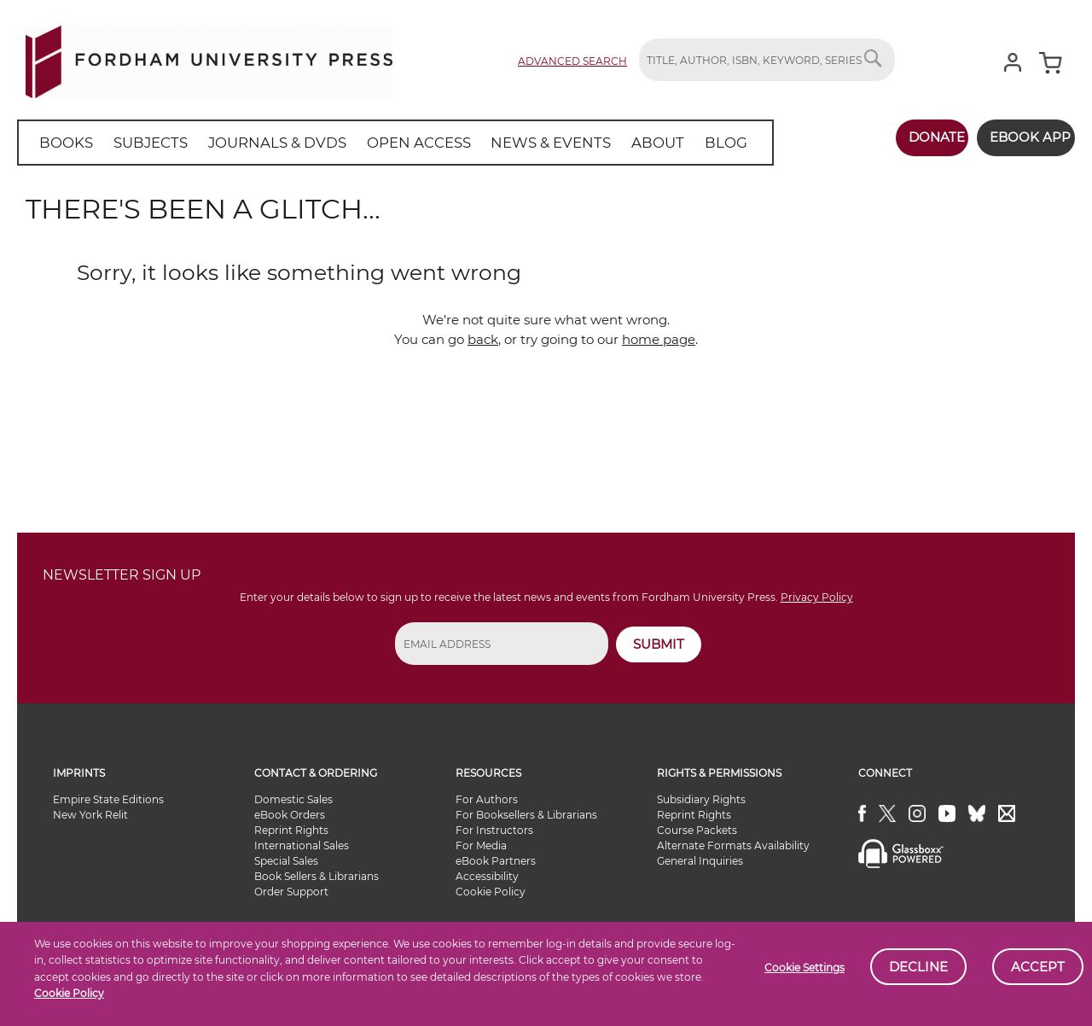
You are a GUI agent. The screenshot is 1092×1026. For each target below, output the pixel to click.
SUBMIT (658, 644)
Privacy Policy (817, 597)
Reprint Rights (291, 830)
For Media (481, 845)
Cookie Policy (69, 993)
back (483, 339)
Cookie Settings (804, 967)
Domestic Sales (293, 799)
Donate (919, 137)
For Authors (487, 799)
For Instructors (494, 830)
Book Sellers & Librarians (316, 876)
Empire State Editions (108, 799)
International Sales (301, 845)
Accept (1038, 967)
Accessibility (487, 876)
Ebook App (1021, 137)
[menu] (374, 143)
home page (658, 339)
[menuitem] (64, 142)
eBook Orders (289, 814)
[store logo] (209, 58)
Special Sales (286, 860)
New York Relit (90, 814)
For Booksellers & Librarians (526, 814)
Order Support (291, 891)
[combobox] (767, 59)
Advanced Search (572, 61)
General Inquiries (700, 860)
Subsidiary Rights (701, 799)
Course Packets (697, 830)
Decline (918, 967)
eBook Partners (496, 860)
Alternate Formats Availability (733, 845)
